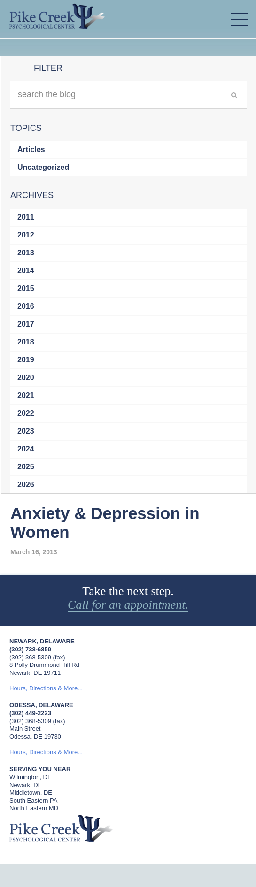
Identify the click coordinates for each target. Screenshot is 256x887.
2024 (25, 449)
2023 (25, 431)
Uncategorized (43, 167)
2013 (25, 253)
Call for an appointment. (128, 605)
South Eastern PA (33, 800)
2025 (25, 467)
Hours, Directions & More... (46, 688)
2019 (25, 360)
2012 (25, 235)
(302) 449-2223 (30, 713)
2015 (25, 288)
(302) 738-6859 (30, 649)
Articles (31, 149)
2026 (25, 485)
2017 (25, 324)
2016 (25, 306)
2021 (25, 395)
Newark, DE (25, 784)
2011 (25, 217)
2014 (25, 271)
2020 (25, 378)
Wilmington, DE (30, 776)
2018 (25, 342)
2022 (25, 413)
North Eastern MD (33, 807)
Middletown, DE (30, 792)
